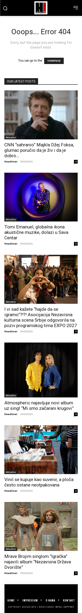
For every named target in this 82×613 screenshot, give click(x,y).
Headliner (10, 161)
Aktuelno (11, 137)
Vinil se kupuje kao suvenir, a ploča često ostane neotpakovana (39, 482)
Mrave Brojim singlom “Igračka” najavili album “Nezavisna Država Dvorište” (37, 562)
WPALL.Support (64, 606)
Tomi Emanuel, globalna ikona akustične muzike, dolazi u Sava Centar (36, 232)
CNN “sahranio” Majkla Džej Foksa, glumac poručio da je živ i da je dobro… (39, 150)
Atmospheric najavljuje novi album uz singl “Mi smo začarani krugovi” (39, 405)
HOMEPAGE (53, 60)
